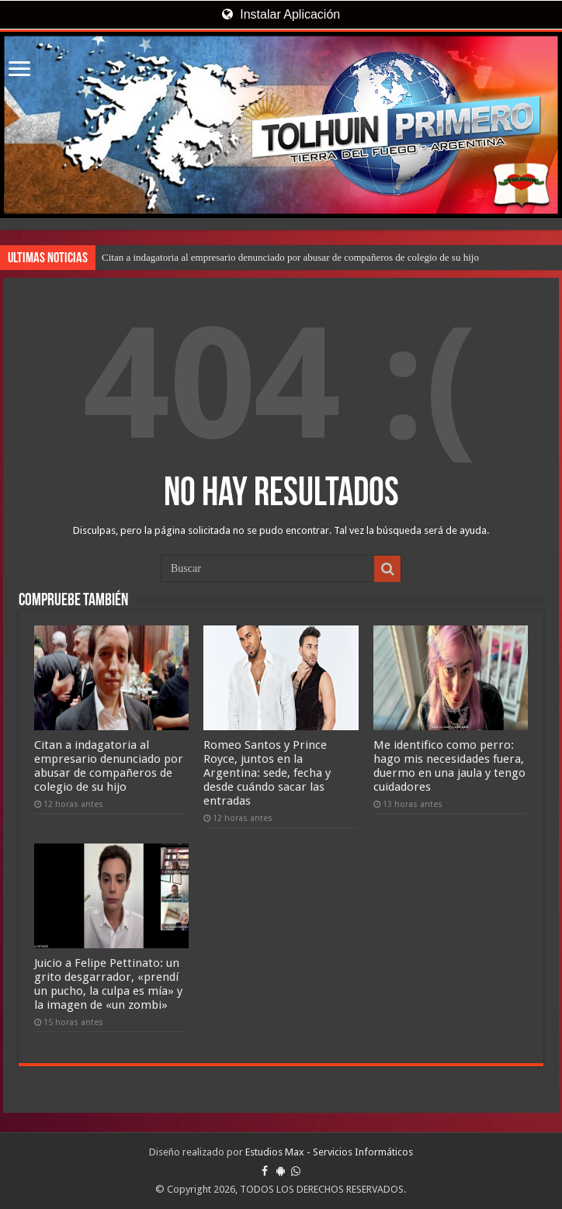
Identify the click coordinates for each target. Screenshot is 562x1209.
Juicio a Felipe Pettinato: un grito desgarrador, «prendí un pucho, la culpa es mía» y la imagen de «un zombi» (108, 984)
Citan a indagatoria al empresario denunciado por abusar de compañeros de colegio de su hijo (290, 257)
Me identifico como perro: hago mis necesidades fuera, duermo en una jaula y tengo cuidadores (449, 766)
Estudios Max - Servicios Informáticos (329, 1152)
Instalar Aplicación (281, 14)
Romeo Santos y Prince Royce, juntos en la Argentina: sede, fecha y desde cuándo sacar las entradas (267, 773)
